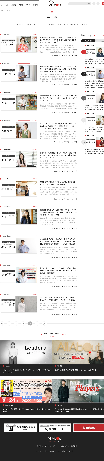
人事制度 (59, 366)
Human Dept (6, 34)
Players (59, 405)
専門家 (21, 5)
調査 (85, 24)
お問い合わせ (64, 446)
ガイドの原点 (40, 24)
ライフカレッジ (9, 405)
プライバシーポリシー (51, 446)
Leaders (7, 366)
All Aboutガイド (25, 24)
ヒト (2, 5)
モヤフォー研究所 (31, 5)
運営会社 (40, 446)
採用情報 (74, 446)
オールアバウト (55, 24)
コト (7, 5)
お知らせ (13, 5)
